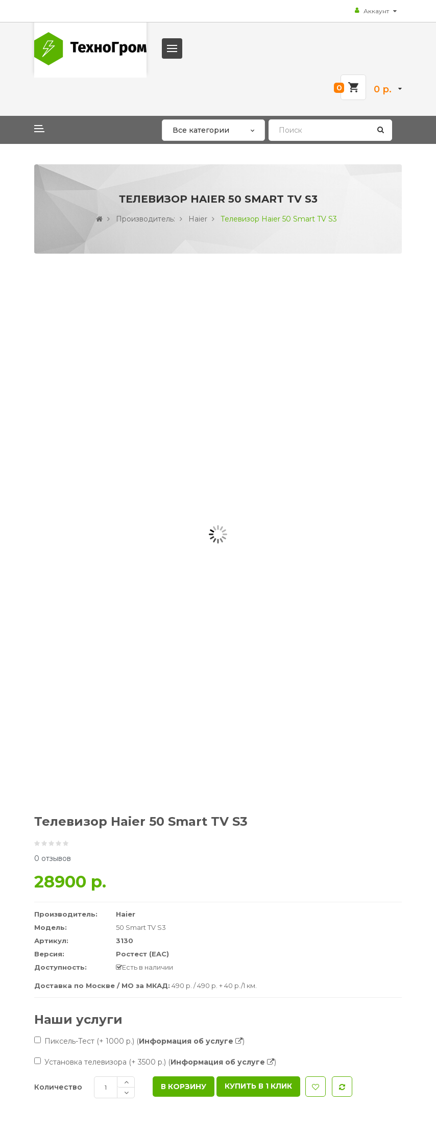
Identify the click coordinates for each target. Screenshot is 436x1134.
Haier (197, 219)
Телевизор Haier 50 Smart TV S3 (279, 219)
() (190, 1041)
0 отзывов (52, 858)
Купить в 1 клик (258, 1086)
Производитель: (145, 219)
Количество (58, 1087)
